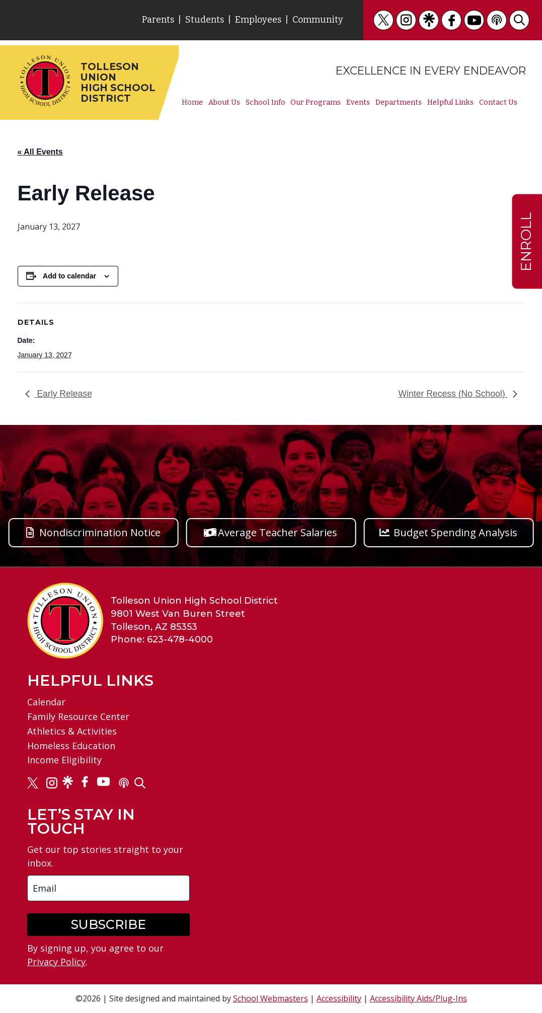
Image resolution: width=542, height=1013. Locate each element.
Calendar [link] (46, 702)
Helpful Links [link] (450, 102)
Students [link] (204, 19)
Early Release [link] (63, 394)
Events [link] (358, 102)
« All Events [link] (40, 152)
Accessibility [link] (339, 998)
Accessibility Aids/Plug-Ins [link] (418, 998)
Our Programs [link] (315, 102)
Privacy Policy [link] (56, 962)
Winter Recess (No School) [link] (452, 394)
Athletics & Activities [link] (72, 731)
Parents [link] (158, 19)
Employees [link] (258, 19)
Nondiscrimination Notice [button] (100, 532)
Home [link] (192, 102)
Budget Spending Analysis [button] (455, 532)
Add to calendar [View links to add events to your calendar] (69, 276)
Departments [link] (398, 102)
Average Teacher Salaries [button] (277, 532)
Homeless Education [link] (71, 746)
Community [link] (317, 19)
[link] (383, 20)
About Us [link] (224, 102)
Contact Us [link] (498, 102)
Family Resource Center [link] (78, 716)
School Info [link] (265, 102)
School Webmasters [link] (270, 998)
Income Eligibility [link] (64, 760)
